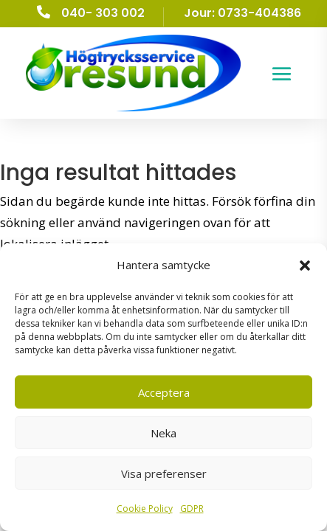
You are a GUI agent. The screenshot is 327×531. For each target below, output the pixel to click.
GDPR (192, 508)
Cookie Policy (145, 508)
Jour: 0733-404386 (242, 12)
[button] (304, 265)
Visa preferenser (164, 473)
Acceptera (164, 392)
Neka (163, 433)
